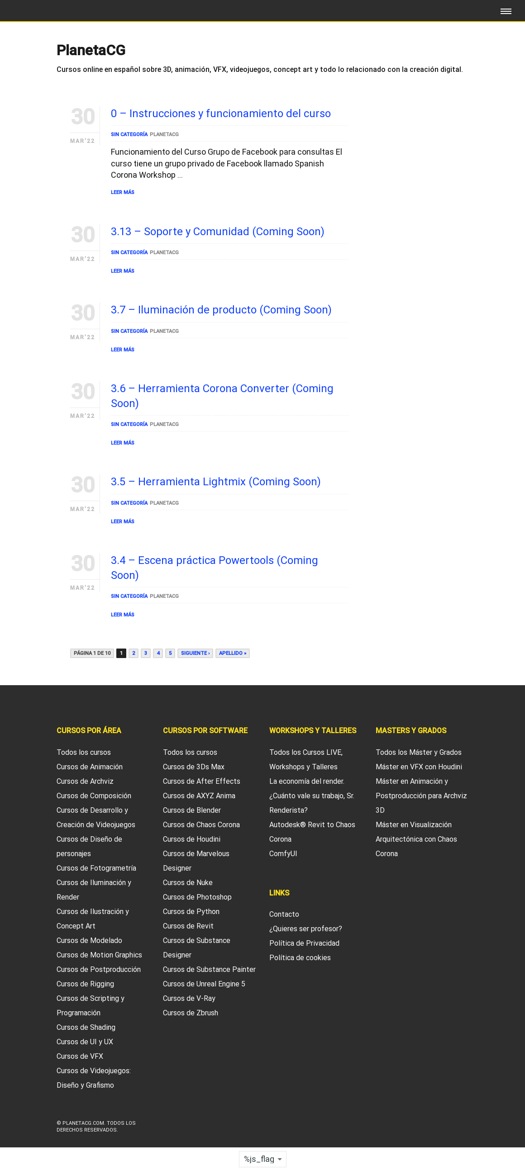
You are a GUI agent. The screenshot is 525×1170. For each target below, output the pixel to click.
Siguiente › (195, 653)
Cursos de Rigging (85, 984)
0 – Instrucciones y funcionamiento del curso (221, 113)
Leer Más (122, 192)
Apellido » (232, 653)
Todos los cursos (84, 752)
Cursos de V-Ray (189, 998)
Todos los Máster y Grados (419, 752)
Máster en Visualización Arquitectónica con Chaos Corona (416, 839)
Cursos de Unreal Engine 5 (204, 984)
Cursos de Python (191, 911)
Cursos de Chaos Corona (201, 824)
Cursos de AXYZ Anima (199, 795)
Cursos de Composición (94, 795)
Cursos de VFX (80, 1056)
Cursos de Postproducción (99, 969)
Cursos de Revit (188, 926)
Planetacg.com (83, 1123)
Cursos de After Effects (201, 781)
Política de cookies (300, 957)
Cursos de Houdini (191, 839)
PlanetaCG (164, 134)
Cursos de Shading (86, 1027)
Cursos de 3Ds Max (193, 767)
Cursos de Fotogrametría (96, 868)
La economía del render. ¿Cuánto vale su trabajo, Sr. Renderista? (311, 796)
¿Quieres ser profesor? (305, 928)
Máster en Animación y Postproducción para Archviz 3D (421, 796)
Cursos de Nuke (188, 882)
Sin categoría (129, 134)
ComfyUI (283, 853)
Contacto (284, 914)
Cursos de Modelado (89, 940)
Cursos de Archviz (85, 781)
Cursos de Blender (192, 810)
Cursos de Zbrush (190, 1013)
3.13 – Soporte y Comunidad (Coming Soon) (218, 231)
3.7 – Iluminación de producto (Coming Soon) (221, 309)
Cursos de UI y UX (85, 1041)
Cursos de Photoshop (197, 897)
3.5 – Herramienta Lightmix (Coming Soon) (216, 481)
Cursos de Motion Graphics (99, 955)
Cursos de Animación (90, 767)
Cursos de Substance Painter (209, 969)
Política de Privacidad (304, 943)
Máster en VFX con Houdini (419, 767)
